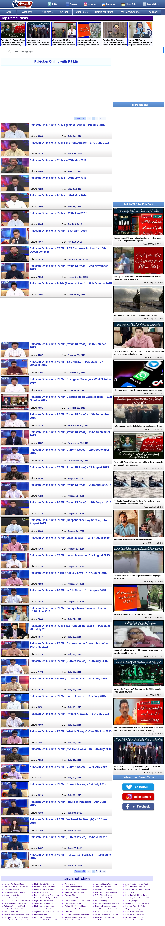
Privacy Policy (131, 4)
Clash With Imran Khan (73, 887)
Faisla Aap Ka (70, 884)
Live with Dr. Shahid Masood (15, 884)
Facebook (74, 4)
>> (104, 118)
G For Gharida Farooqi (103, 895)
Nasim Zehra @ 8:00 (103, 901)
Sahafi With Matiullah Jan (43, 903)
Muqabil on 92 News (11, 889)
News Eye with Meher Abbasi (76, 898)
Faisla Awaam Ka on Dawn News (107, 920)
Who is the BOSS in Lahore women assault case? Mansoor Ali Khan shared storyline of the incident (64, 34)
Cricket (64, 12)
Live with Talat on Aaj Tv (134, 917)
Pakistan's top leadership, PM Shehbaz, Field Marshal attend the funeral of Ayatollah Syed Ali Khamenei (38, 34)
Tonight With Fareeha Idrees (75, 906)
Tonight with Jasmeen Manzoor (107, 906)
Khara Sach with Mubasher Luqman (75, 892)
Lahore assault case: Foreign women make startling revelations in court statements (89, 34)
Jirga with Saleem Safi (73, 903)
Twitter (54, 4)
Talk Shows (27, 12)
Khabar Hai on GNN (11, 895)
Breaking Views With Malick (14, 892)
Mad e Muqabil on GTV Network (16, 887)
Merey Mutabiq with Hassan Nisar (16, 914)
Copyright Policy (153, 4)
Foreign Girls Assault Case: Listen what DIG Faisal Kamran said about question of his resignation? (115, 34)
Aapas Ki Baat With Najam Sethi (107, 903)
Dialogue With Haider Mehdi (14, 906)
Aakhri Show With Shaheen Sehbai (78, 909)
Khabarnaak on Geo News (44, 906)
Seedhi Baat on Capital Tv (135, 887)
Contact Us (110, 4)
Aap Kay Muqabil (131, 901)
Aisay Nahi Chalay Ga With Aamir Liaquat (108, 892)
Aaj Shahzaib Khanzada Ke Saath (47, 912)
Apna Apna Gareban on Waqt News (136, 884)
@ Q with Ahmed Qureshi (104, 889)
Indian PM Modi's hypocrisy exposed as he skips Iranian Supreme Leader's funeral (140, 34)
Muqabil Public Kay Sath (134, 909)
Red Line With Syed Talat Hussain (47, 895)
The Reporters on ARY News (15, 903)
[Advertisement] (56, 91)
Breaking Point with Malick (135, 906)
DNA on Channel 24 (72, 920)
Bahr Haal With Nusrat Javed (136, 895)
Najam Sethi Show (41, 892)
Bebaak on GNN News (134, 912)
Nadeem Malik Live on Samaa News (106, 914)
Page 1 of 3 (80, 118)
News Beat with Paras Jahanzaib (77, 901)
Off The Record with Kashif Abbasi (17, 901)
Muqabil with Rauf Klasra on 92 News (137, 903)
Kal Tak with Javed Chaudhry (76, 889)
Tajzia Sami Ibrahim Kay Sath (45, 909)
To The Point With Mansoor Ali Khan (45, 920)
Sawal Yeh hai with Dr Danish (106, 909)
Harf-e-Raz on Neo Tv (42, 917)
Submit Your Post (103, 12)
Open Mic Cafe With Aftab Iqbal (16, 920)
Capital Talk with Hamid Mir (14, 909)
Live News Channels (130, 12)
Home (8, 12)
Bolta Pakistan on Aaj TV (134, 914)
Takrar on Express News (104, 917)
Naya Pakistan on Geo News (75, 917)
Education (68, 912)
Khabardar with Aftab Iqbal (44, 884)
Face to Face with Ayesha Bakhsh (47, 898)
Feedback (153, 12)
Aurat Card (129, 892)
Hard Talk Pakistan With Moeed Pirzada (16, 917)
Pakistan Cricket (71, 895)
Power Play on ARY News (44, 889)
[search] (54, 52)
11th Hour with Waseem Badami (77, 914)
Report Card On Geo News (105, 898)
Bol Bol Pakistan (40, 914)
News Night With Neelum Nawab (137, 889)
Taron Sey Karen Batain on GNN (137, 898)
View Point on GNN (11, 912)
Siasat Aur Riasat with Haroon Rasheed (15, 898)
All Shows (47, 12)
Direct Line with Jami (103, 887)
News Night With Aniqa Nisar (106, 884)
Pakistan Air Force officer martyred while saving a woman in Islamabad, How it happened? (13, 34)
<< (89, 118)
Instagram (92, 4)
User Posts (82, 12)
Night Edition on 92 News (43, 901)
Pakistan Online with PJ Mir (56, 61)
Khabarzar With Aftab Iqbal (44, 887)
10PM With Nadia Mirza (104, 912)
